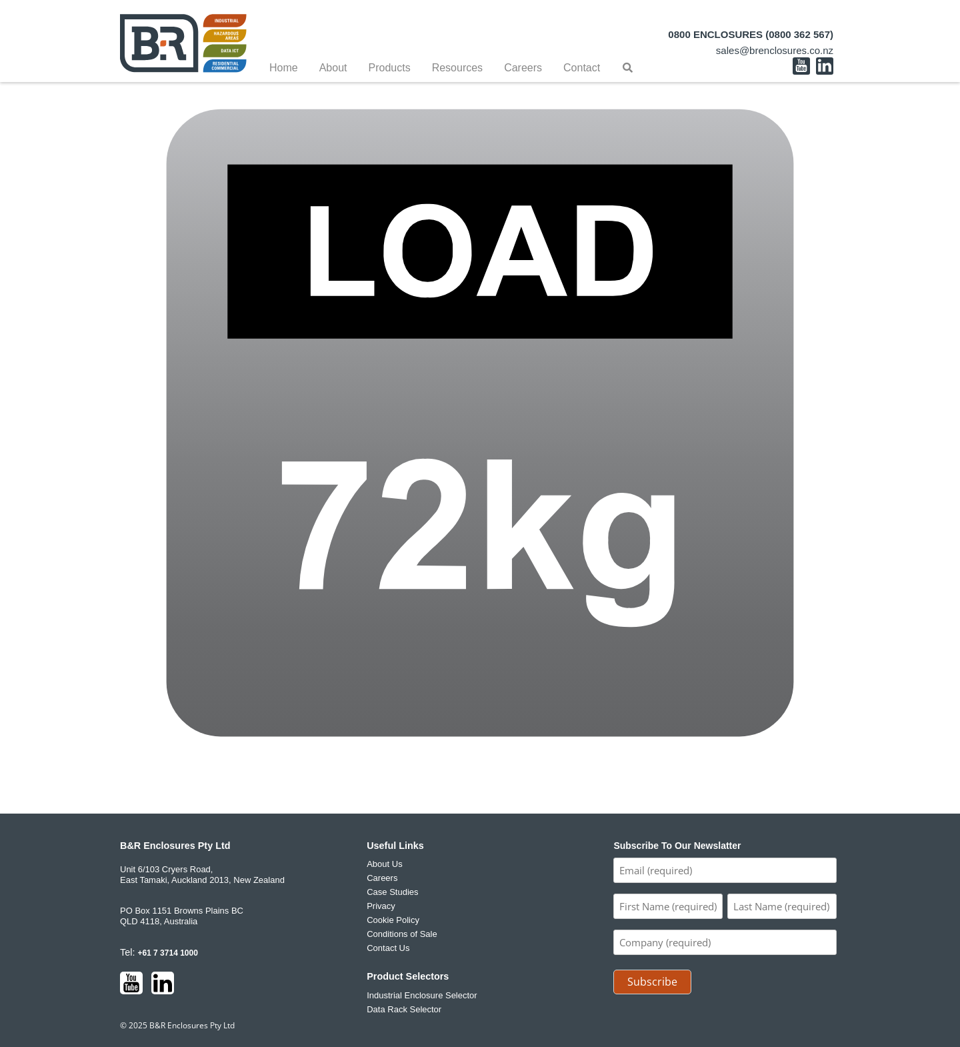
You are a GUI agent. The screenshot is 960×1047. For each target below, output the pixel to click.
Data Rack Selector (404, 1009)
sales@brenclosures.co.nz (774, 50)
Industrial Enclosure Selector (422, 995)
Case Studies (392, 892)
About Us (384, 864)
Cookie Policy (393, 920)
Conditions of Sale (402, 934)
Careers (382, 878)
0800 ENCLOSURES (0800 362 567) (750, 34)
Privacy (381, 906)
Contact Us (388, 948)
